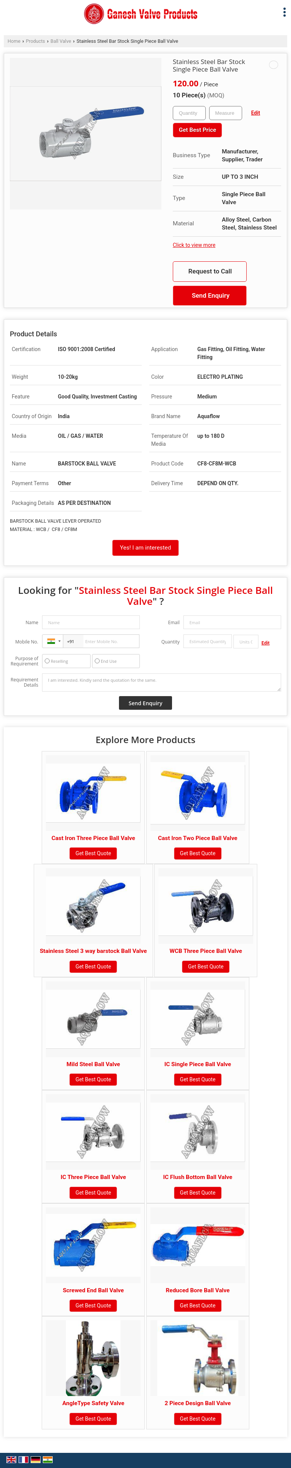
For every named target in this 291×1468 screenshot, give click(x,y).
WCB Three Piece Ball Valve (205, 951)
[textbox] (225, 113)
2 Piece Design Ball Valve (197, 1403)
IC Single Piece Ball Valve (197, 1064)
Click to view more (194, 245)
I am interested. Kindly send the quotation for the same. (161, 682)
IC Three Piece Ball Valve (93, 1177)
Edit (255, 113)
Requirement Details (24, 682)
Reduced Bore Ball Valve (197, 1290)
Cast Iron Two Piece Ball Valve (197, 838)
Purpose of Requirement (24, 661)
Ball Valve (60, 41)
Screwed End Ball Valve (93, 1290)
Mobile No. (26, 642)
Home (14, 41)
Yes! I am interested (145, 547)
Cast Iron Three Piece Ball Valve (93, 838)
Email (174, 622)
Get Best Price (197, 129)
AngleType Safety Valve (93, 1403)
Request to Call (210, 271)
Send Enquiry (211, 295)
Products (35, 41)
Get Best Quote (93, 853)
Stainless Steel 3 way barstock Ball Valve (93, 951)
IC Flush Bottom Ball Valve (197, 1177)
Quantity (170, 642)
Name (31, 622)
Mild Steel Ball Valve (93, 1064)
